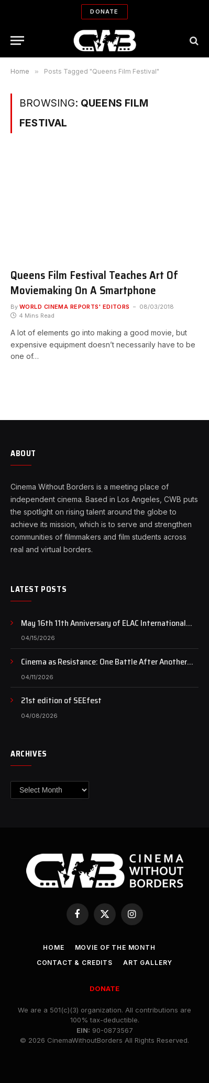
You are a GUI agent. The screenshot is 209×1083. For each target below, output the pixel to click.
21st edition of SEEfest (61, 700)
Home (53, 947)
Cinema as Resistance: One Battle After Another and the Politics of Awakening (104, 667)
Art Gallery (147, 962)
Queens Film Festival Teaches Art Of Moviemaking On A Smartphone (94, 282)
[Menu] (17, 40)
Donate (104, 11)
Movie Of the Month (115, 947)
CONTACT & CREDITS (75, 962)
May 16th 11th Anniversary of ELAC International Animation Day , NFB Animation (103, 629)
